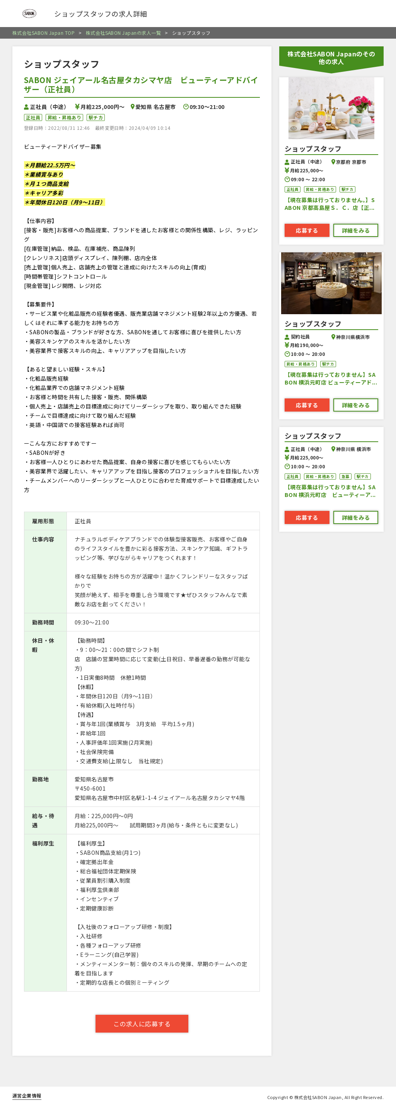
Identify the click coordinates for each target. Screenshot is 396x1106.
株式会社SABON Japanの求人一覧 (120, 33)
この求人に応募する (142, 1023)
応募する (307, 230)
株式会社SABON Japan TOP (43, 33)
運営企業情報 (26, 1095)
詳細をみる (356, 230)
